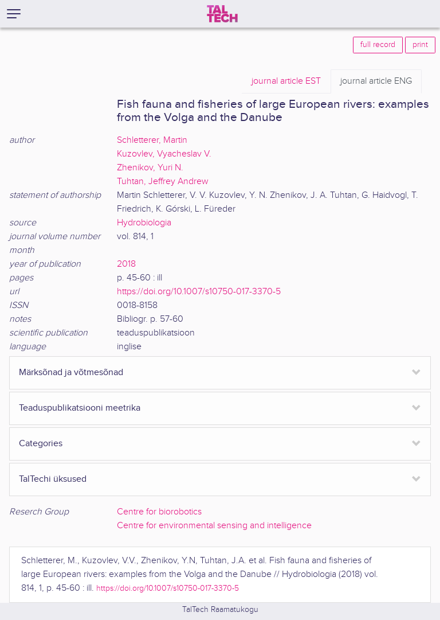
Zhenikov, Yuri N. (150, 167)
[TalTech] (222, 14)
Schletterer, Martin (152, 140)
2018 (126, 264)
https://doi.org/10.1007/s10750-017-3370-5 (199, 291)
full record (377, 44)
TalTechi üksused (53, 479)
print (420, 44)
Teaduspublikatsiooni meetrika (79, 408)
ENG (376, 81)
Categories (40, 443)
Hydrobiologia (144, 222)
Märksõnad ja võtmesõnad (71, 372)
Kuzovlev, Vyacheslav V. (164, 154)
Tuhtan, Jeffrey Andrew (163, 181)
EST (286, 81)
